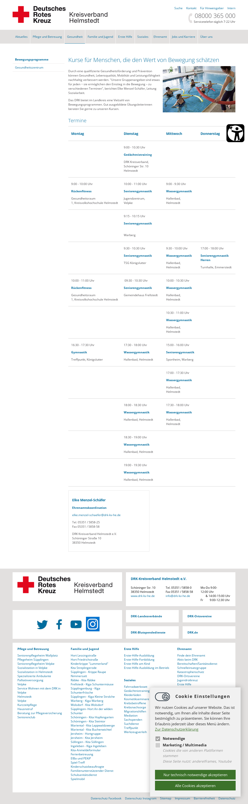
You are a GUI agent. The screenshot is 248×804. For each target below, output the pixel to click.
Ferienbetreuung (82, 754)
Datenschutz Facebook (106, 798)
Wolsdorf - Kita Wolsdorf (87, 705)
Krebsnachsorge (135, 707)
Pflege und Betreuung (47, 37)
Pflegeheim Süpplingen (32, 659)
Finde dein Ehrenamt (191, 655)
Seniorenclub (26, 717)
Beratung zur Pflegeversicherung (39, 713)
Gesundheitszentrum (29, 67)
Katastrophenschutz (190, 672)
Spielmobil (78, 779)
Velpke (21, 684)
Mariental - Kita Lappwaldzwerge (93, 725)
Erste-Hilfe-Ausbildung (139, 655)
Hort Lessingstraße (83, 655)
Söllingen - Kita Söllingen (87, 742)
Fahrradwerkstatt (135, 687)
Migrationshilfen (135, 711)
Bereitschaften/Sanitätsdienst (197, 664)
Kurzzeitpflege (27, 705)
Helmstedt (24, 697)
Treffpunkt (131, 728)
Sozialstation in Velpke (32, 668)
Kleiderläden (132, 695)
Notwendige (170, 738)
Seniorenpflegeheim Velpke (35, 664)
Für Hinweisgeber (212, 8)
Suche (178, 8)
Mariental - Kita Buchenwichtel (91, 729)
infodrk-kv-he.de (178, 596)
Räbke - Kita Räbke (83, 680)
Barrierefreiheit (204, 798)
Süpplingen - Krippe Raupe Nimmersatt (88, 674)
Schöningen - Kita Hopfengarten (92, 717)
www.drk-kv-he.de (143, 596)
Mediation (131, 715)
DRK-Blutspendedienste (148, 632)
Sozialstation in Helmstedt (35, 672)
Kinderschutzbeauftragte (87, 767)
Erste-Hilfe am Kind (137, 664)
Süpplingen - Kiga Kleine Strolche (93, 697)
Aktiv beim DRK (187, 659)
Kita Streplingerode (84, 668)
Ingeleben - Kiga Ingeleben (88, 746)
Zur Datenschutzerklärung (176, 729)
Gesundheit (75, 37)
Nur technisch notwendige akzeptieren (195, 774)
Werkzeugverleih (135, 732)
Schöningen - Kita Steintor (88, 721)
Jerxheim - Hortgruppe (86, 734)
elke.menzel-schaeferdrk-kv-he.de (96, 515)
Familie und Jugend (100, 37)
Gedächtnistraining (137, 691)
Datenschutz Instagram (140, 798)
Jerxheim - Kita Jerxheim (87, 738)
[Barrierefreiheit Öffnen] (235, 133)
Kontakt (191, 8)
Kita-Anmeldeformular (86, 750)
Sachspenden (133, 720)
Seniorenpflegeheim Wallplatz (37, 655)
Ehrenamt (160, 37)
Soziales (142, 37)
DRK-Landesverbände (146, 616)
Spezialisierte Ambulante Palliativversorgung (34, 678)
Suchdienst (131, 724)
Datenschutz (226, 798)
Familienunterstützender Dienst (92, 771)
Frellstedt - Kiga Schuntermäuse (92, 684)
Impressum (182, 798)
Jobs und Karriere (183, 37)
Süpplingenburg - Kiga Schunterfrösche (85, 690)
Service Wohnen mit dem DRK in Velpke (39, 690)
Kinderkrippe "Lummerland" (89, 664)
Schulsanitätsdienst (84, 775)
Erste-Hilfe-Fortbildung (139, 659)
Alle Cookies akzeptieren (195, 785)
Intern (231, 8)
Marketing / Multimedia (181, 744)
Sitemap (165, 798)
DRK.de (192, 632)
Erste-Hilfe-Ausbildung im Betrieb (146, 668)
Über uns (206, 37)
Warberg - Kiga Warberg (87, 701)
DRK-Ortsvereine (199, 616)
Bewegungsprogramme (31, 59)
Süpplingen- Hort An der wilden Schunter (92, 711)
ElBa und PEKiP (81, 758)
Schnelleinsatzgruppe (191, 668)
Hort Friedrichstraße (84, 659)
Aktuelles (21, 37)
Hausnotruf (25, 709)
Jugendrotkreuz (187, 680)
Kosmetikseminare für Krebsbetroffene (139, 701)
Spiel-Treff (78, 762)
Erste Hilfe (125, 37)
